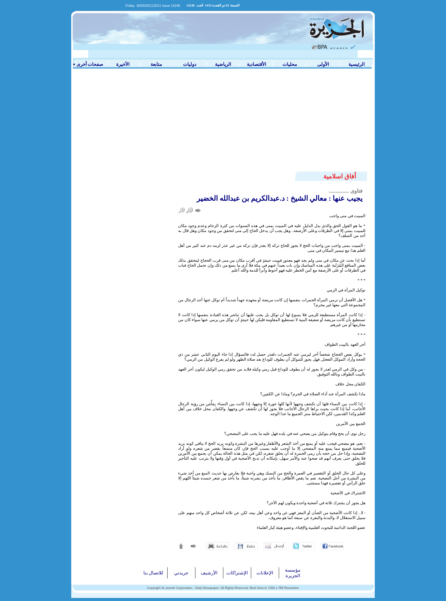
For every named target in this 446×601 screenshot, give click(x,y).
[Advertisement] (223, 124)
